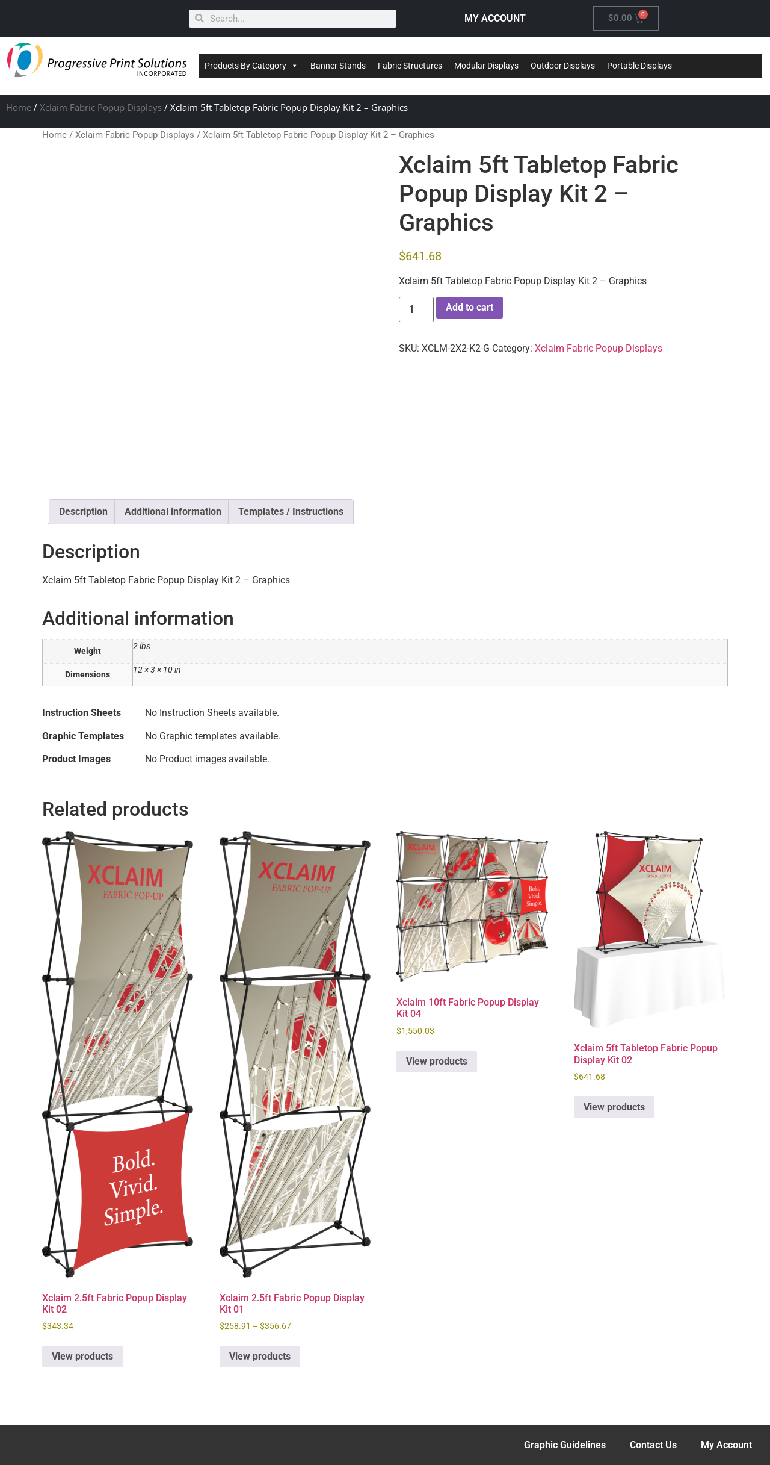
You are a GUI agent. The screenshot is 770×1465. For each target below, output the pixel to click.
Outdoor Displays (563, 65)
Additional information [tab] (173, 511)
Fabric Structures (410, 65)
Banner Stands (338, 65)
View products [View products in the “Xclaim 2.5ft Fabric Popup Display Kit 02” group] (82, 1356)
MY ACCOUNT (495, 18)
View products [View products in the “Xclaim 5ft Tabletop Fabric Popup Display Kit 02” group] (614, 1107)
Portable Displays (639, 65)
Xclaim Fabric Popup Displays (101, 107)
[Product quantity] (416, 309)
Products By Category (251, 66)
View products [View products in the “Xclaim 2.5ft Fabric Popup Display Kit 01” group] (260, 1356)
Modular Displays (486, 65)
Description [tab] (83, 511)
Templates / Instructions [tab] (290, 511)
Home (18, 107)
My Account (726, 1445)
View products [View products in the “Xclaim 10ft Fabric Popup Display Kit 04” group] (436, 1061)
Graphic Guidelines (565, 1445)
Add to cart (469, 307)
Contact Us (653, 1445)
